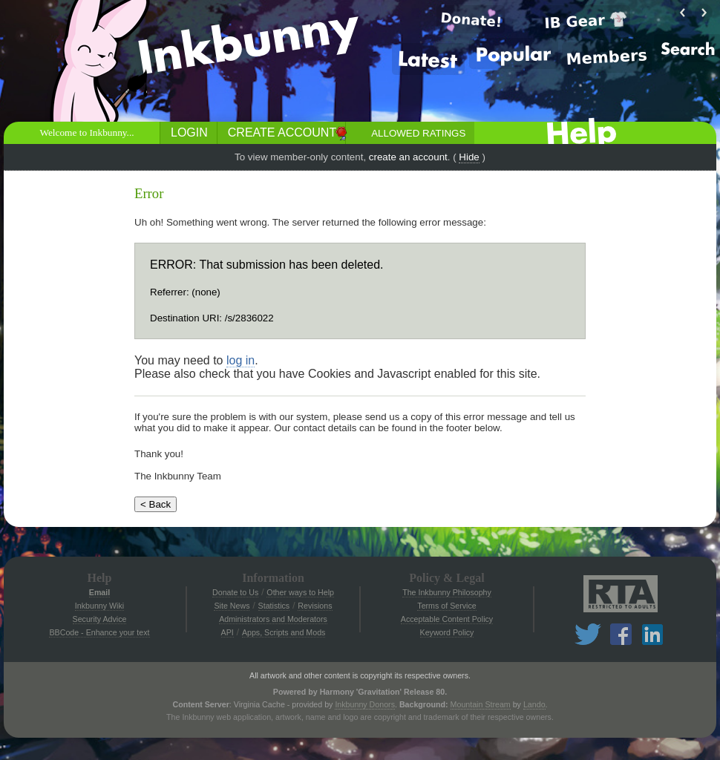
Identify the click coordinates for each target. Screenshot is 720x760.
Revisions (315, 605)
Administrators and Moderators (273, 619)
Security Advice (100, 619)
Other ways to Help (300, 592)
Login (189, 132)
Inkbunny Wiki (99, 605)
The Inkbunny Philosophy (446, 592)
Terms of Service (446, 605)
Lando (534, 704)
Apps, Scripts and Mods (284, 632)
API (227, 632)
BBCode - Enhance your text (99, 632)
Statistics (274, 605)
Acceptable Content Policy (447, 619)
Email (99, 592)
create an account (408, 157)
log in (240, 360)
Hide (469, 157)
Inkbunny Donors (365, 704)
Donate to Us (235, 592)
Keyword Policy (447, 632)
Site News (231, 605)
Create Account (282, 132)
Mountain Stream (481, 704)
